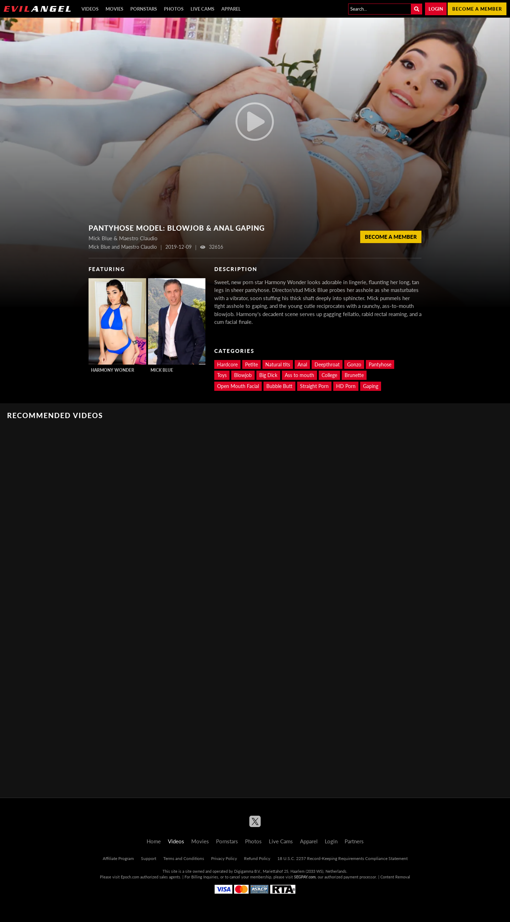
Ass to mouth (299, 375)
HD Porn (346, 386)
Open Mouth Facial (238, 386)
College (329, 375)
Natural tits (277, 364)
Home (154, 841)
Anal (302, 364)
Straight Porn (314, 386)
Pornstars (143, 9)
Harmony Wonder (112, 370)
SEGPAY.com (305, 877)
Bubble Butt (279, 386)
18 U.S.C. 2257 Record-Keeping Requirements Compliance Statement (342, 858)
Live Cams (202, 9)
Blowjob (243, 375)
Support (148, 858)
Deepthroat (327, 364)
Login (436, 9)
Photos (173, 9)
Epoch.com (130, 877)
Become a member (477, 9)
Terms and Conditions (183, 858)
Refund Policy (257, 858)
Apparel (231, 9)
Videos (89, 9)
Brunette (354, 375)
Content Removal (395, 877)
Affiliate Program (118, 858)
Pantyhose (380, 364)
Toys (222, 375)
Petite (251, 364)
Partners (354, 841)
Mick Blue (162, 370)
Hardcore (227, 364)
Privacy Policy (224, 858)
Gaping (370, 386)
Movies (114, 9)
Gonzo (354, 364)
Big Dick (268, 375)
